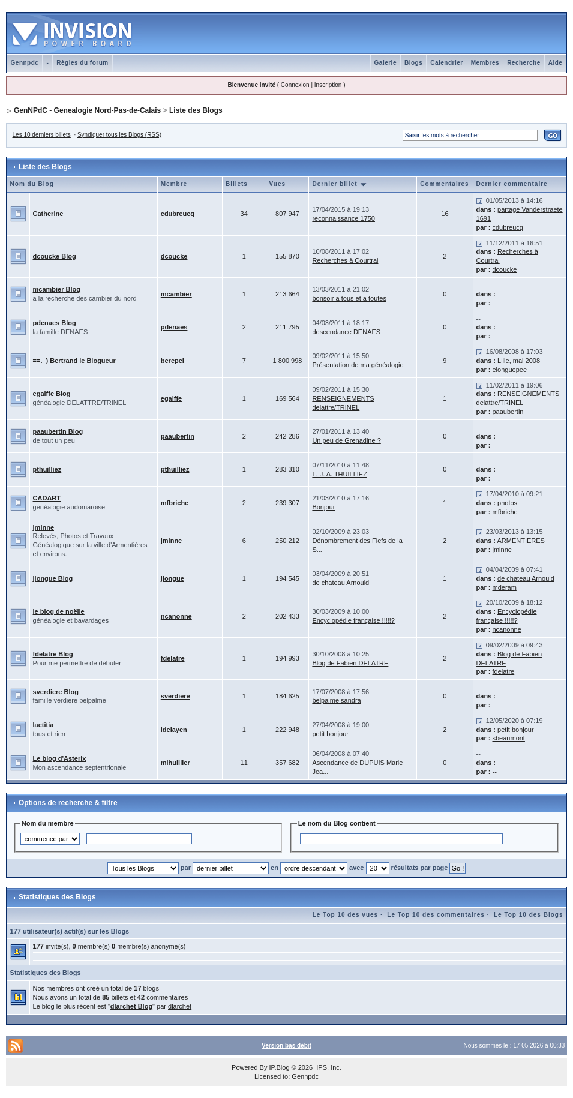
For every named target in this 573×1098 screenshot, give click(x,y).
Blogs (413, 62)
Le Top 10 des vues (346, 914)
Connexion (295, 85)
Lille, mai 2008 (518, 360)
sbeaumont (509, 738)
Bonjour (323, 507)
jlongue (172, 578)
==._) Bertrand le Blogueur (74, 360)
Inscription (328, 85)
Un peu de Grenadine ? (346, 440)
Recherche (524, 62)
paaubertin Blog (58, 431)
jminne (43, 527)
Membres (485, 62)
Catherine (48, 213)
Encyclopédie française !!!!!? (353, 620)
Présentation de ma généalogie (357, 364)
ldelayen (174, 729)
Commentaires (444, 184)
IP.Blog (279, 1067)
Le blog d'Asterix (59, 758)
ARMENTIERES (520, 540)
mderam (505, 587)
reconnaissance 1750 (343, 218)
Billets (237, 184)
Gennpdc (25, 62)
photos (507, 502)
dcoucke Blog (54, 256)
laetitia (43, 724)
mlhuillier (175, 762)
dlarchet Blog (131, 1006)
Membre (174, 184)
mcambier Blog (56, 289)
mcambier (176, 294)
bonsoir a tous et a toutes (349, 298)
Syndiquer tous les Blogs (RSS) (119, 134)
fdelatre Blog (53, 654)
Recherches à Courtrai (345, 260)
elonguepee (510, 369)
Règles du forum (82, 62)
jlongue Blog (53, 578)
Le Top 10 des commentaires (436, 914)
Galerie (385, 62)
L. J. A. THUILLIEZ (339, 474)
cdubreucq (177, 213)
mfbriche (174, 502)
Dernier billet (339, 184)
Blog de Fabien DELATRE (350, 663)
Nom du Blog (32, 184)
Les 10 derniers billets (42, 134)
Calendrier (446, 62)
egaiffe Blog (52, 393)
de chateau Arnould (340, 582)
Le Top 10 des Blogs (528, 914)
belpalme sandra (336, 700)
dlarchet (179, 1006)
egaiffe (171, 398)
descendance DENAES (346, 331)
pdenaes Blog (54, 322)
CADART (47, 498)
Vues (277, 184)
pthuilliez (47, 469)
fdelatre (173, 658)
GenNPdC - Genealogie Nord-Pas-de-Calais (87, 110)
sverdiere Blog (56, 691)
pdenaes (174, 327)
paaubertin (508, 411)
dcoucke (174, 256)
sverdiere (175, 696)
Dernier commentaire (512, 184)
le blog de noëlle (59, 611)
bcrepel (172, 360)
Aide (555, 62)
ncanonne (176, 616)
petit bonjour (330, 733)
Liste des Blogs (196, 110)
